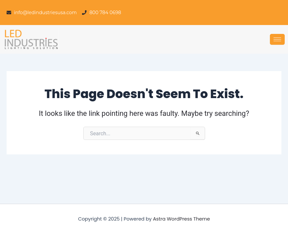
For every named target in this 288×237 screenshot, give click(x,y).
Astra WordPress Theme (181, 219)
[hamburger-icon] (277, 39)
